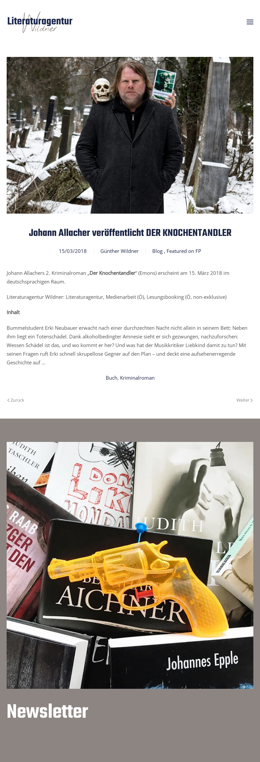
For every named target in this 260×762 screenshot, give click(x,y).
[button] (250, 22)
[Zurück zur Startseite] (40, 22)
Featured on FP (184, 251)
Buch (111, 377)
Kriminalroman (137, 377)
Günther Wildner (119, 251)
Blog (157, 251)
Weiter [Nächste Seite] (244, 400)
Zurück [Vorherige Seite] (15, 400)
